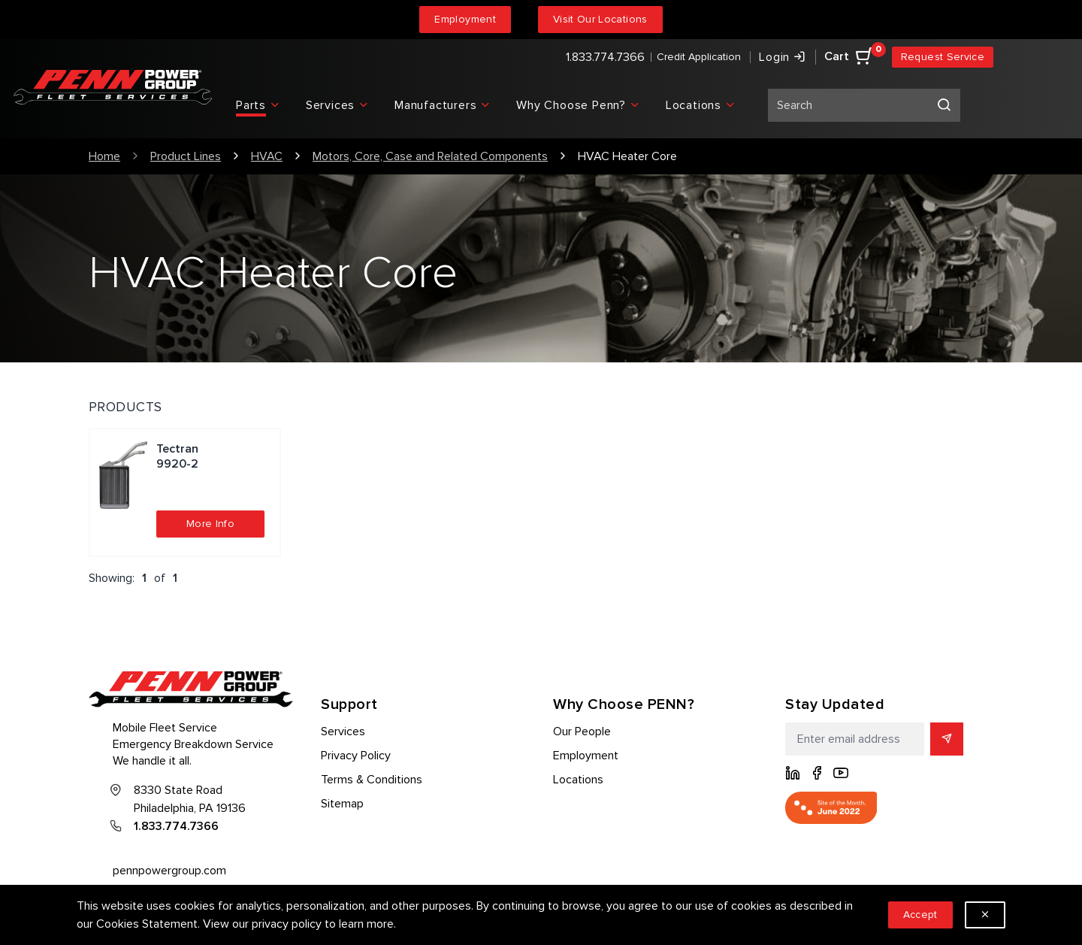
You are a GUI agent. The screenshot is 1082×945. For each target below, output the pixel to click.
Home (104, 156)
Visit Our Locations (600, 19)
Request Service (942, 56)
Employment (465, 19)
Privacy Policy (356, 755)
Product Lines (185, 156)
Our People (582, 731)
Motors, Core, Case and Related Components (430, 156)
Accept (920, 914)
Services (343, 731)
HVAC (267, 156)
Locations (578, 779)
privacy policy (287, 923)
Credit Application (699, 56)
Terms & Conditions (371, 779)
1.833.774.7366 (605, 57)
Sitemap (342, 803)
